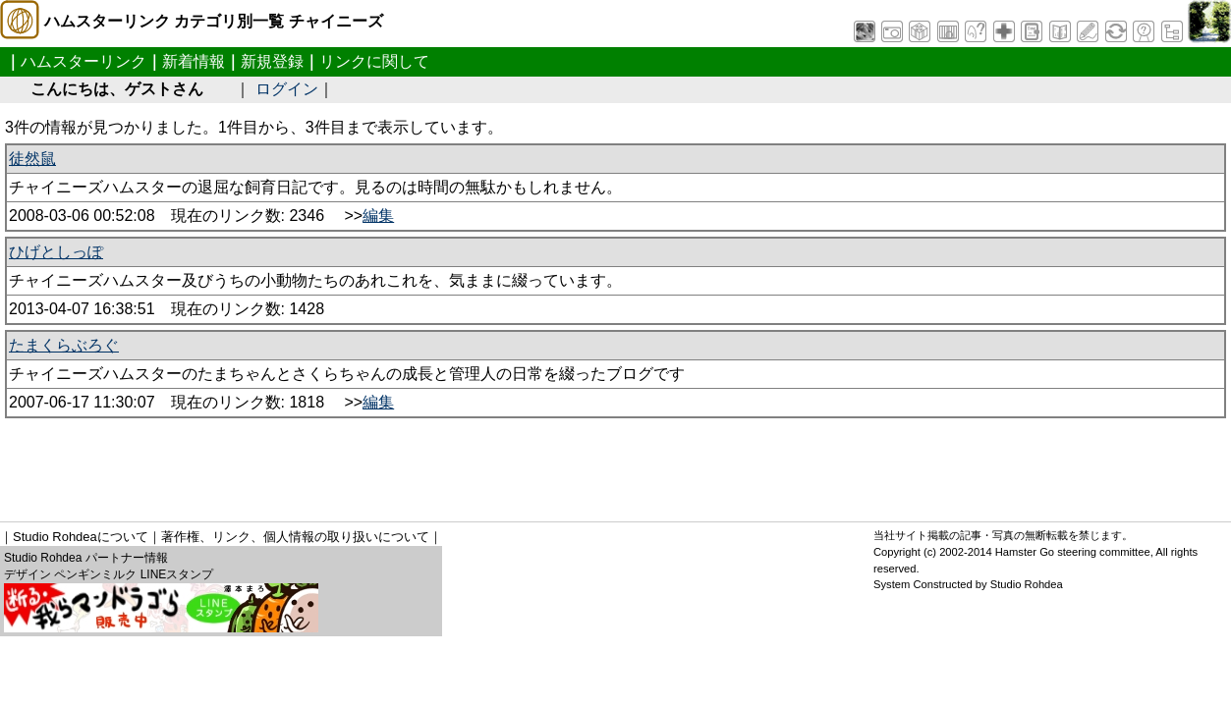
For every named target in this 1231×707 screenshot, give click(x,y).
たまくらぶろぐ (64, 345)
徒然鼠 (32, 158)
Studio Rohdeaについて (80, 536)
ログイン (286, 89)
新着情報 (193, 61)
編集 (378, 215)
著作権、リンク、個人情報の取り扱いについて (295, 536)
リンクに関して (374, 61)
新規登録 (272, 61)
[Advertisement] (362, 462)
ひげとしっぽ (56, 252)
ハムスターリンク (83, 61)
